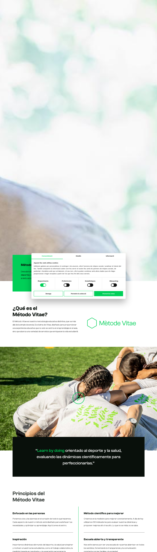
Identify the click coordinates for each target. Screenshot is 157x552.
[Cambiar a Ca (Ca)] (138, 4)
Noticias (117, 4)
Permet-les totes (109, 293)
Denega (48, 293)
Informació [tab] (110, 256)
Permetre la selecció (78, 293)
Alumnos (108, 4)
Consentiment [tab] (47, 256)
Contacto (128, 4)
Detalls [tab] (78, 256)
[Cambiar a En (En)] (147, 4)
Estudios (87, 4)
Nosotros (97, 4)
